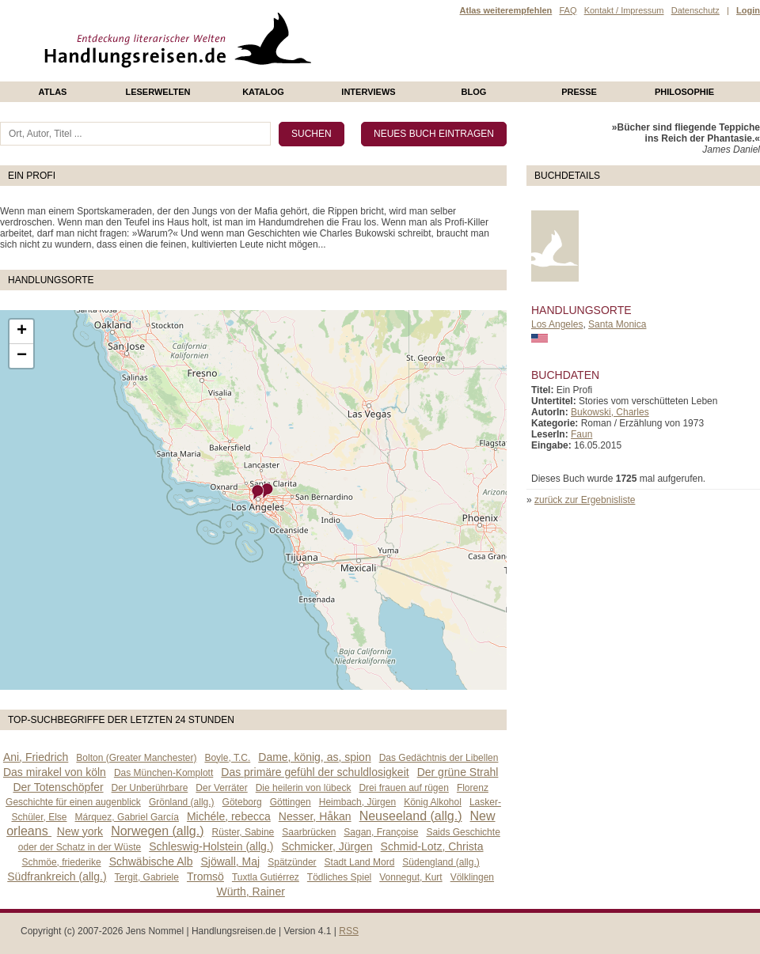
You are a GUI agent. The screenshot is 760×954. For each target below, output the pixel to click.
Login (748, 10)
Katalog (263, 92)
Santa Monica (617, 324)
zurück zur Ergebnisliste (584, 499)
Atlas (53, 92)
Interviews (368, 92)
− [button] (22, 356)
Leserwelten (157, 92)
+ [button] (22, 331)
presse (579, 92)
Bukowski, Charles (610, 412)
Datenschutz (695, 10)
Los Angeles (557, 324)
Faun (581, 434)
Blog (474, 92)
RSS (349, 931)
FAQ (567, 10)
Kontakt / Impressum (624, 10)
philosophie (684, 92)
